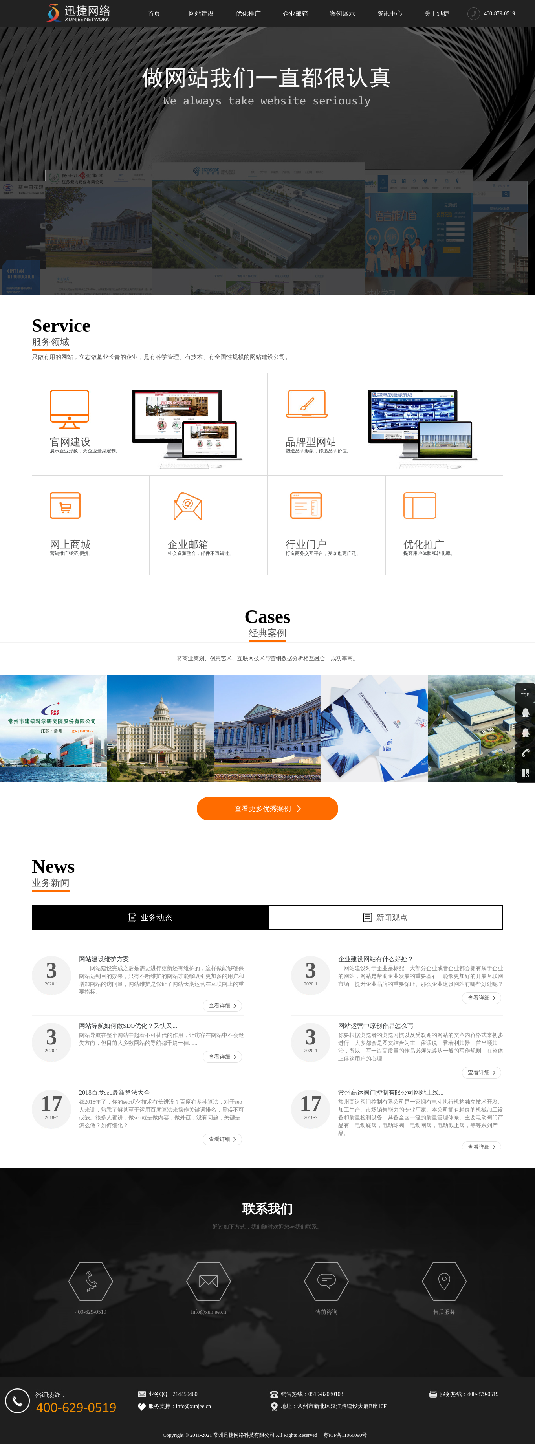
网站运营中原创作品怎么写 (376, 1025)
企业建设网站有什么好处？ (376, 959)
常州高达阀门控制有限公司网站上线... (390, 1092)
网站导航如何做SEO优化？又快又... (128, 1025)
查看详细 (220, 1006)
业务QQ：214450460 (166, 1394)
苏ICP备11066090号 (345, 1435)
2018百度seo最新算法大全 (114, 1092)
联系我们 (267, 1209)
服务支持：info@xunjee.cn (173, 1406)
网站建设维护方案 (104, 959)
